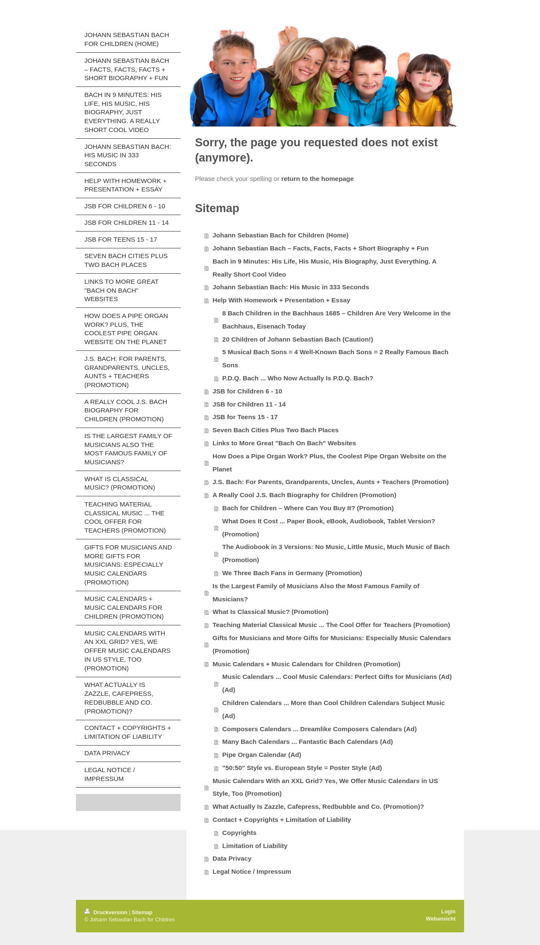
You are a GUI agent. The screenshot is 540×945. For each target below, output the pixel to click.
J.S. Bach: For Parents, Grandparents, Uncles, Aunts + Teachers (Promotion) (331, 481)
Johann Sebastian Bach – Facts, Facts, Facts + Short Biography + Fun (321, 248)
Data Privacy (232, 858)
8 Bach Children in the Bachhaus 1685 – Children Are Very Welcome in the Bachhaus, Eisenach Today (336, 320)
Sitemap (142, 912)
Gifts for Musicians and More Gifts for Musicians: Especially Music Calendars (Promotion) (332, 644)
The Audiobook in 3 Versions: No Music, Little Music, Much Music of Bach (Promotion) (336, 553)
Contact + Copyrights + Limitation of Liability (282, 819)
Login (448, 912)
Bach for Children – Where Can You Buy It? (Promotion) (308, 508)
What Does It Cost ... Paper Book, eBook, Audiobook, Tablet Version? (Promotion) (328, 527)
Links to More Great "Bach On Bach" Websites (284, 443)
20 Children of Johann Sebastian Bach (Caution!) (297, 339)
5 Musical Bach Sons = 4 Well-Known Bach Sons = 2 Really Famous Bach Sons (335, 358)
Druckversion (106, 912)
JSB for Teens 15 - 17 (245, 416)
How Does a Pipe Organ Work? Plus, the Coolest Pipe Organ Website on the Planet (329, 462)
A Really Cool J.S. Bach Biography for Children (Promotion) (305, 494)
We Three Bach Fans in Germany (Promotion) (292, 572)
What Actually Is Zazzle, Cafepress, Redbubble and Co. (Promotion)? (318, 806)
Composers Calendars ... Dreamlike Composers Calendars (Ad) (319, 728)
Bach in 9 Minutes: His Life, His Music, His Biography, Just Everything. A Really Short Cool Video (325, 268)
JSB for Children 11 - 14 (249, 404)
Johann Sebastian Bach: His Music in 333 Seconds (291, 287)
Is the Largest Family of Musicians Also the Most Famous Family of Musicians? (316, 592)
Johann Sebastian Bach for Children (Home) (280, 235)
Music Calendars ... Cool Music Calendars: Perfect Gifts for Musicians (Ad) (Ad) (337, 683)
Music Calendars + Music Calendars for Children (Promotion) (306, 664)
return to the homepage (317, 178)
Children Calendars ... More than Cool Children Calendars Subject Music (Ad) (333, 709)
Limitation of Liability (255, 845)
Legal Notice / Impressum (252, 871)
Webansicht (441, 919)
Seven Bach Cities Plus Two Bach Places (276, 429)
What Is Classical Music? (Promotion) (271, 611)
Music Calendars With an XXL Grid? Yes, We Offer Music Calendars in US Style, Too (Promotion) (325, 787)
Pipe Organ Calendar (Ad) (261, 754)
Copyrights (239, 832)
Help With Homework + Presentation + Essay (282, 300)
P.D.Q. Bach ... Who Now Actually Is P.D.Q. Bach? (297, 378)
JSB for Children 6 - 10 (247, 391)
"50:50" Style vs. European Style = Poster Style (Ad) (302, 767)
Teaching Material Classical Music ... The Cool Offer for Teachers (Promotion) (331, 624)
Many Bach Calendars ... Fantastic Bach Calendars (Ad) (307, 741)
